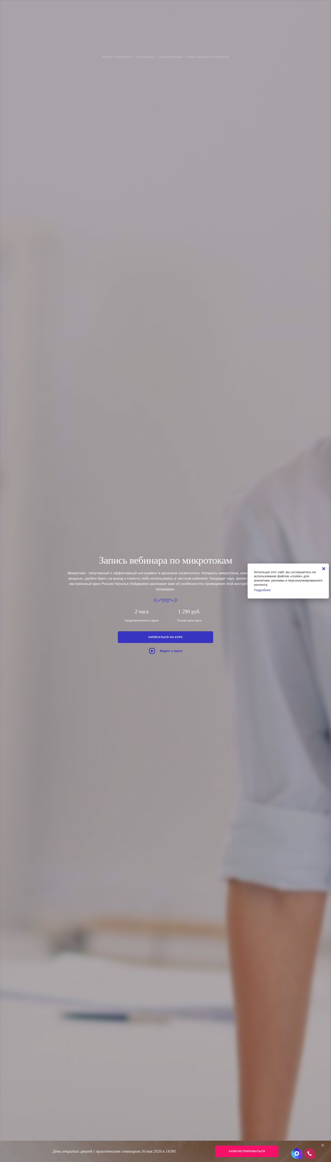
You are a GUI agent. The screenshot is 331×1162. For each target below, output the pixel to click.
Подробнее (262, 590)
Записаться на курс (165, 637)
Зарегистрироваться (247, 1151)
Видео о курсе (165, 650)
